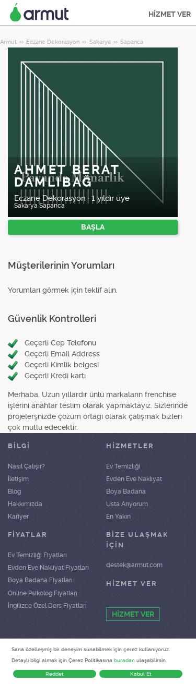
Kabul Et (141, 674)
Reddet (54, 674)
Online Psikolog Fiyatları (42, 593)
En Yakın (118, 516)
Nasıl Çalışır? (26, 466)
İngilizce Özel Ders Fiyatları (47, 605)
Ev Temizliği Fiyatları (37, 555)
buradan (124, 660)
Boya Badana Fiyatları (40, 580)
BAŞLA (93, 227)
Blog (14, 491)
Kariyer (18, 516)
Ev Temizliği (123, 466)
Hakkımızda (25, 504)
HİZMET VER (169, 14)
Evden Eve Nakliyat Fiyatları (48, 567)
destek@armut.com (134, 565)
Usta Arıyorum (127, 504)
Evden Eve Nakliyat (134, 479)
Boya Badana (126, 491)
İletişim (18, 479)
